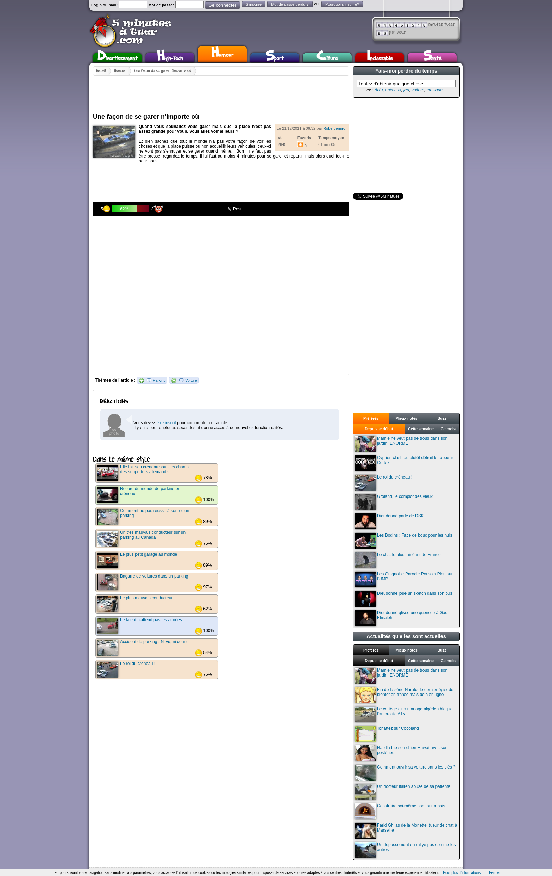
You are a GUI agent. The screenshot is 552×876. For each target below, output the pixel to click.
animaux (393, 89)
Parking (159, 380)
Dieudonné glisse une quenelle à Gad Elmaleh (401, 618)
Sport (275, 57)
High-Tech (170, 57)
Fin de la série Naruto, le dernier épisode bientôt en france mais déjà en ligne (404, 695)
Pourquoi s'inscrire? (342, 4)
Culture (327, 57)
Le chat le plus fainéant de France (398, 560)
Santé (432, 57)
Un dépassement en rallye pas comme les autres (405, 850)
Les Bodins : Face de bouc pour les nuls (403, 541)
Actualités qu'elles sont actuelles (406, 636)
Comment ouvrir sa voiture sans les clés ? (405, 773)
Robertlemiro (334, 128)
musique (434, 89)
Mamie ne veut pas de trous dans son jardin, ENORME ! (401, 444)
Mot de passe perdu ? (289, 4)
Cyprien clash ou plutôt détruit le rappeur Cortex (404, 463)
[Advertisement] (221, 91)
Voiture (191, 380)
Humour (222, 53)
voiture (418, 89)
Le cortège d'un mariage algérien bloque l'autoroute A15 (403, 714)
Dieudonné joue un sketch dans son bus (403, 599)
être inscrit (166, 422)
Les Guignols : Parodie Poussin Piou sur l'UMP (404, 579)
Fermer (494, 873)
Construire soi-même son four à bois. (400, 811)
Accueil (101, 71)
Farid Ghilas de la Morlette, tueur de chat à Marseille (406, 831)
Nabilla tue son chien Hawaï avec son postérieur (401, 753)
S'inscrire (254, 4)
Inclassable (380, 57)
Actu (378, 89)
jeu (406, 89)
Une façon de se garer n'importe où (162, 71)
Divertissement (117, 57)
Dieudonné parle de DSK (389, 521)
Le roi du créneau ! (383, 483)
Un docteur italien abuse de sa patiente (402, 792)
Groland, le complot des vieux (394, 502)
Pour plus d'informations (462, 873)
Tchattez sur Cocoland (387, 734)
